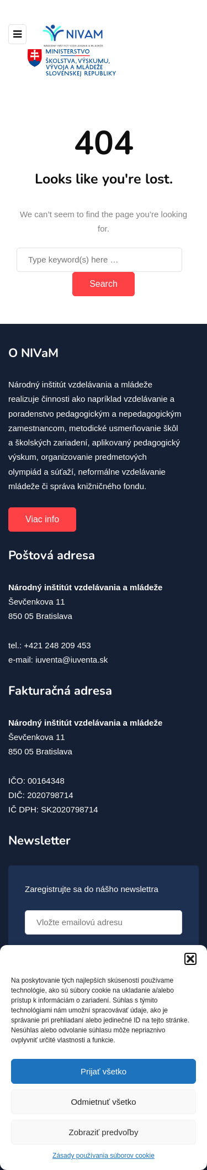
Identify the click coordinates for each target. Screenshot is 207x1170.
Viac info (42, 519)
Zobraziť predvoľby (104, 1132)
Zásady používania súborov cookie (103, 1155)
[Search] (99, 260)
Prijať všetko (103, 1071)
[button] (190, 958)
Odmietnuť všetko (103, 1101)
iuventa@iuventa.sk (71, 659)
